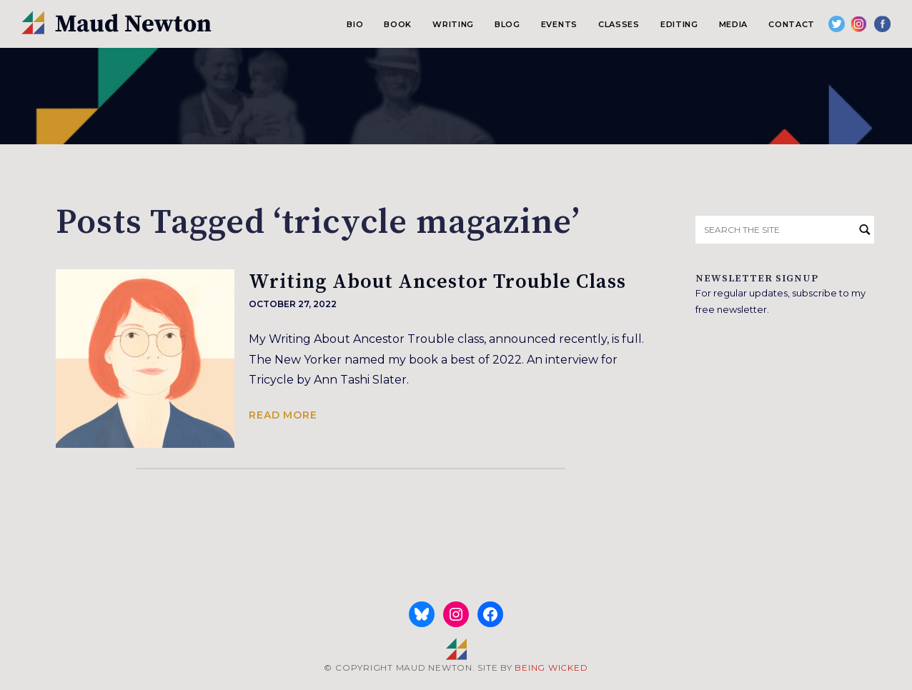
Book (398, 24)
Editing (679, 24)
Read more (283, 415)
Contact (791, 24)
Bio (355, 24)
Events (559, 24)
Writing (453, 24)
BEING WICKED (551, 667)
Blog (507, 24)
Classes (619, 24)
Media (733, 24)
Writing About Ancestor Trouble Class (437, 281)
